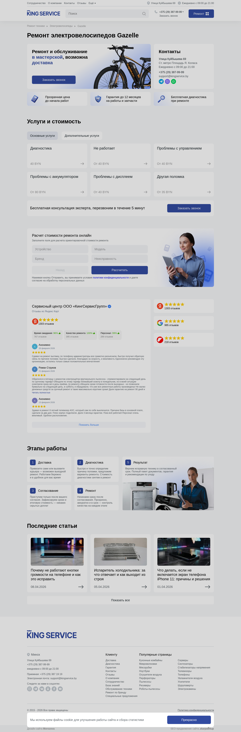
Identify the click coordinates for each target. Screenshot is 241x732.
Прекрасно (189, 720)
